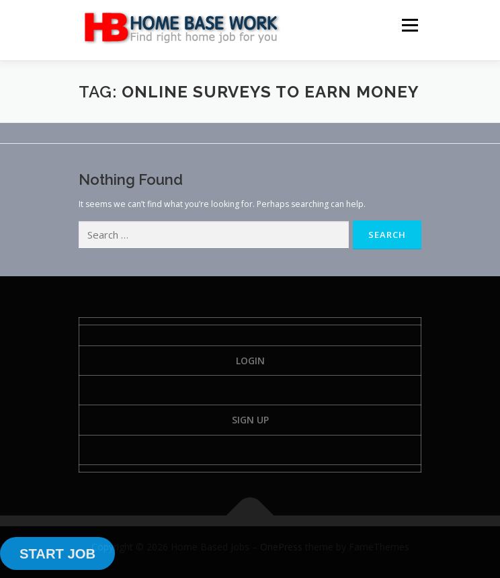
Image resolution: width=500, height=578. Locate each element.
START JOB (57, 553)
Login (250, 360)
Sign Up (250, 419)
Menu (409, 25)
